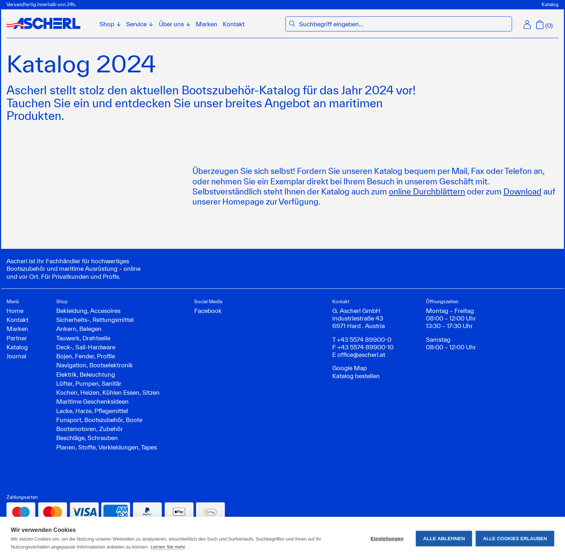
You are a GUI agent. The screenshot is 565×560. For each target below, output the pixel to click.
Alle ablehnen (444, 538)
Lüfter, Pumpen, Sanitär (88, 383)
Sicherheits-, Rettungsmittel (95, 319)
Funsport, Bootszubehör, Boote (99, 419)
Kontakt (234, 24)
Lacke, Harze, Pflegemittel (92, 410)
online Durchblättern (427, 191)
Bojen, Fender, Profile (85, 356)
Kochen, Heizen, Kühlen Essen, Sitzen (108, 392)
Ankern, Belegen (79, 328)
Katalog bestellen (356, 375)
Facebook (208, 310)
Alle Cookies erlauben (515, 538)
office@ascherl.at (361, 354)
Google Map (349, 367)
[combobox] (403, 24)
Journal (16, 356)
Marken (206, 24)
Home (14, 310)
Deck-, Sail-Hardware (85, 347)
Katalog (550, 4)
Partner (16, 338)
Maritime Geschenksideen (92, 401)
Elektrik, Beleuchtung (85, 374)
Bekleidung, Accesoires (88, 310)
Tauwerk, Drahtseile (83, 338)
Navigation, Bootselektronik (94, 365)
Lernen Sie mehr (168, 547)
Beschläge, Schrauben (87, 437)
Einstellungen (387, 538)
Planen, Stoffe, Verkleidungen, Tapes (106, 447)
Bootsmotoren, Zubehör (89, 428)
